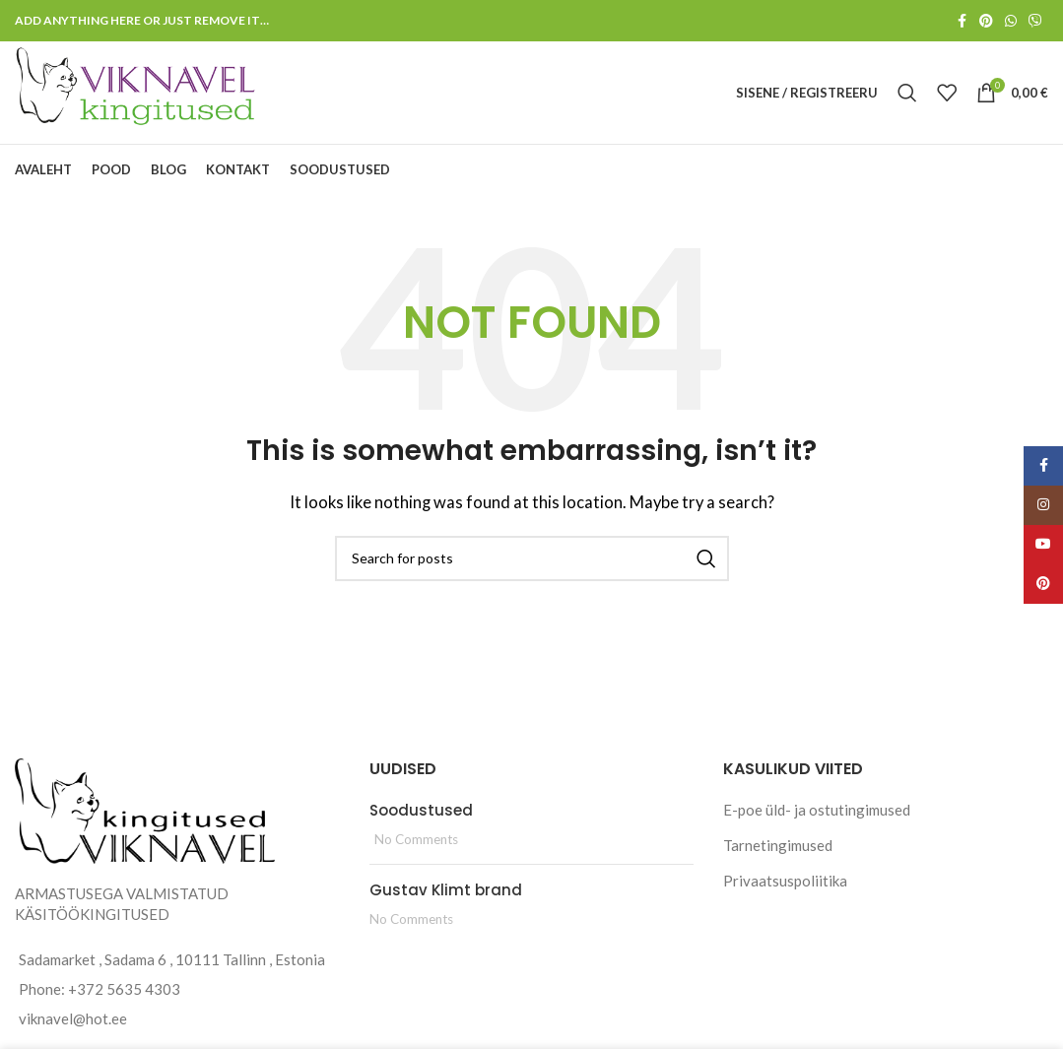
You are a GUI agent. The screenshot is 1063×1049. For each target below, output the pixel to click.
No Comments (416, 839)
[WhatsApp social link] (1011, 21)
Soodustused (421, 810)
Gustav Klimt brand (445, 890)
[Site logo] (137, 90)
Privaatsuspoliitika (785, 880)
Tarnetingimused (777, 845)
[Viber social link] (1035, 21)
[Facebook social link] (961, 21)
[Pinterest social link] (986, 21)
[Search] (907, 92)
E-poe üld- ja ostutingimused (816, 810)
